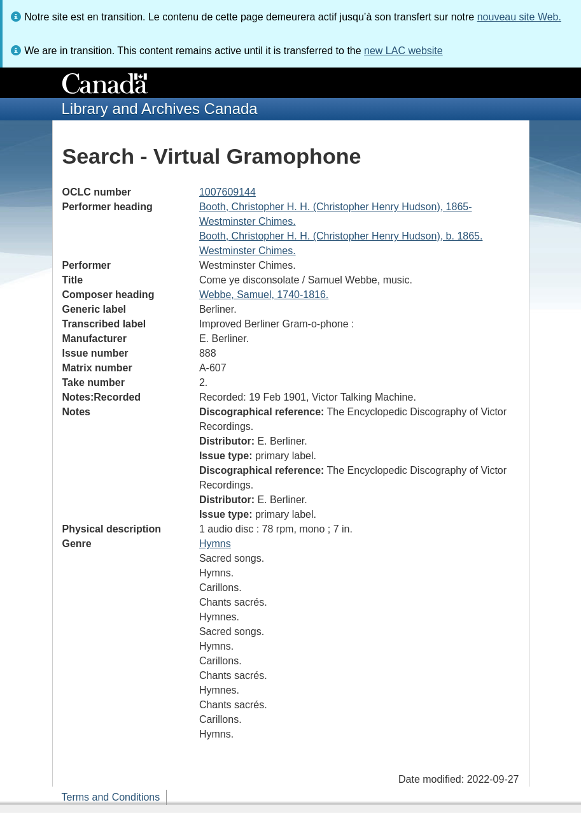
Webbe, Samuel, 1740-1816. (263, 294)
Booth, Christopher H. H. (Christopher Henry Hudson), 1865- (335, 206)
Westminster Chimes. (247, 221)
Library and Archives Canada (160, 108)
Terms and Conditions (111, 797)
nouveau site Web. (519, 16)
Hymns (215, 543)
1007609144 (227, 192)
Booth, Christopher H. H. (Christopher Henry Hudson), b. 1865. (341, 236)
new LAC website (403, 50)
